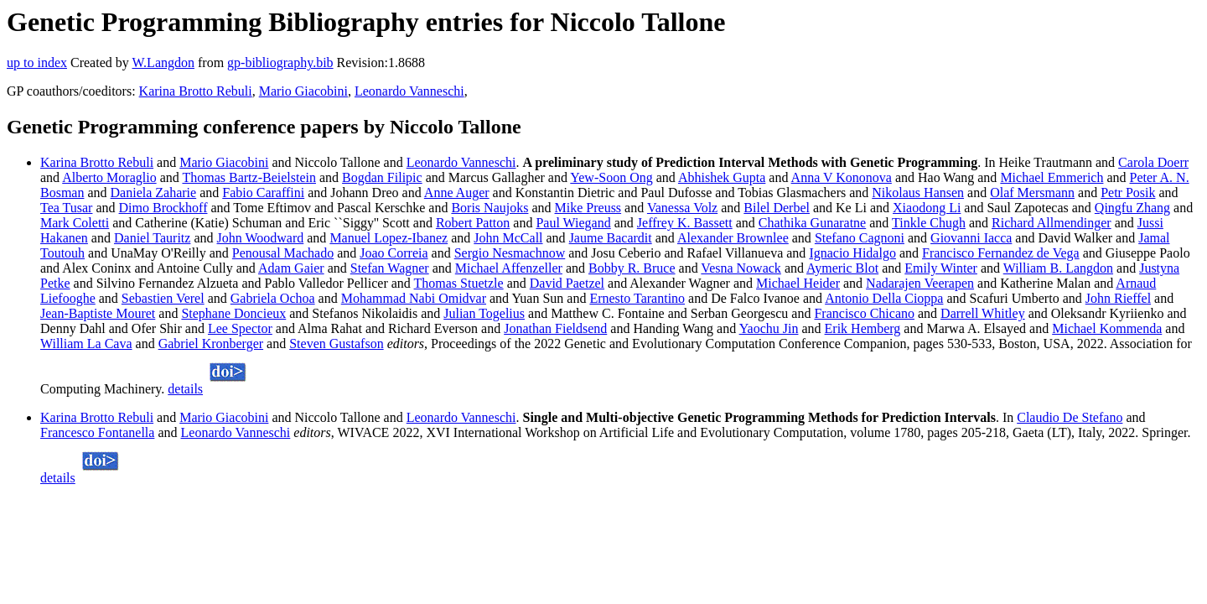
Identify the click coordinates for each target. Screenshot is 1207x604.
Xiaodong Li (927, 207)
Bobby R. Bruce (632, 268)
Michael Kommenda (1107, 328)
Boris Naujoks (489, 207)
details (185, 389)
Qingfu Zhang (1132, 207)
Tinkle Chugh (929, 223)
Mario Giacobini (303, 91)
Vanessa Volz (682, 207)
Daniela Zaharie (154, 192)
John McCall (508, 238)
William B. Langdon (1058, 268)
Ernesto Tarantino (637, 298)
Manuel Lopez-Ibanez (388, 238)
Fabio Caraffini (263, 192)
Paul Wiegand (573, 223)
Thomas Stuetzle (459, 283)
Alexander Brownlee (733, 238)
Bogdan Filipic (382, 177)
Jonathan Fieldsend (555, 328)
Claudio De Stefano (1069, 417)
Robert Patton (473, 223)
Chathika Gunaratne (812, 223)
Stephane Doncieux (233, 313)
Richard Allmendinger (1051, 223)
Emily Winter (940, 268)
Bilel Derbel (776, 207)
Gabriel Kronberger (210, 343)
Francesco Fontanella (97, 432)
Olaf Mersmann (1032, 192)
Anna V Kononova (841, 177)
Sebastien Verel (163, 298)
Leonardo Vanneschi (409, 91)
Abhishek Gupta (721, 177)
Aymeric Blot (842, 268)
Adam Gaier (291, 268)
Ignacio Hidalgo (852, 253)
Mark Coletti (74, 223)
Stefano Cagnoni (859, 238)
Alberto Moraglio (109, 177)
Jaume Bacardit (610, 238)
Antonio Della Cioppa (884, 298)
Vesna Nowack (741, 268)
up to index (37, 62)
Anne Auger (457, 192)
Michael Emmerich (1051, 177)
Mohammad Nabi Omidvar (413, 298)
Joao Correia (393, 253)
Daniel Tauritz (152, 238)
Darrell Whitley (982, 313)
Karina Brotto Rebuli (195, 91)
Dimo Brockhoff (163, 207)
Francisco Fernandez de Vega (1001, 253)
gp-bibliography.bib (280, 62)
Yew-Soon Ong (611, 177)
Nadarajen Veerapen (920, 283)
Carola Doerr (1153, 162)
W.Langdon (163, 62)
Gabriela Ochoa (273, 298)
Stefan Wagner (389, 268)
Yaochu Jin (769, 328)
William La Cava (86, 343)
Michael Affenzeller (508, 268)
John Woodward (260, 238)
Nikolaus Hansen (918, 192)
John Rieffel (1118, 298)
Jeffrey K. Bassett (685, 223)
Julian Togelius (484, 313)
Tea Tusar (66, 207)
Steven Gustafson (336, 343)
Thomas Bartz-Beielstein (249, 177)
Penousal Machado (283, 253)
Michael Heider (798, 283)
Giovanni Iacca (971, 238)
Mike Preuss (588, 207)
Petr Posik (1128, 192)
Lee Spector (240, 328)
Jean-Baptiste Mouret (97, 313)
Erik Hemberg (863, 328)
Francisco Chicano (864, 313)
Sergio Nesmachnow (510, 253)
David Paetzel (567, 283)
